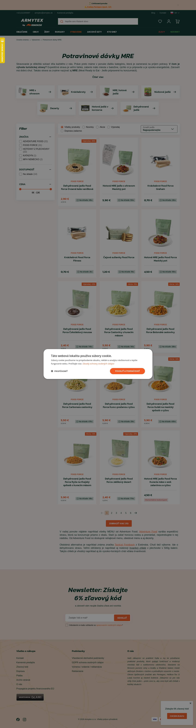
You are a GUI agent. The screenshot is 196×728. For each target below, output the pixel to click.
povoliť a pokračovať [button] (127, 371)
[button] (59, 371)
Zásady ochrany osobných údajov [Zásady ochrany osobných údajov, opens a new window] (98, 363)
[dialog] (98, 364)
